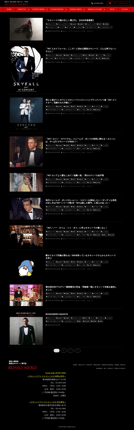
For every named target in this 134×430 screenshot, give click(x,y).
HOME (9, 9)
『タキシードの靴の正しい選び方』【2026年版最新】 (70, 20)
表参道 (92, 55)
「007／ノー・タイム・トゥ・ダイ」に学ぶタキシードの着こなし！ (77, 228)
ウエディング (77, 55)
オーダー (69, 27)
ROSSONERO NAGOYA (57, 314)
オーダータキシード (90, 27)
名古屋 (112, 235)
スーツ (61, 27)
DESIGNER (96, 364)
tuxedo (74, 24)
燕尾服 (106, 24)
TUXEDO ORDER (38, 9)
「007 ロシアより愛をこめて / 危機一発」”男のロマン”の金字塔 (75, 175)
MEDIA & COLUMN (95, 9)
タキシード (51, 24)
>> (77, 350)
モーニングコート (63, 24)
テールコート (52, 27)
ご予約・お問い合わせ (120, 3)
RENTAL (122, 364)
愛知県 (94, 321)
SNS (105, 368)
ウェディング (91, 24)
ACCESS (125, 9)
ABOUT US (22, 9)
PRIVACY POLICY (120, 368)
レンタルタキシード (106, 27)
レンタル (78, 27)
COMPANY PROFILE (107, 364)
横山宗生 (106, 58)
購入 (105, 235)
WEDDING (99, 368)
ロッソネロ (91, 58)
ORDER (117, 364)
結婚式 (81, 24)
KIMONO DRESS (76, 9)
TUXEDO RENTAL (57, 9)
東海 (101, 321)
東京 (99, 24)
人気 (99, 58)
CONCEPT (89, 364)
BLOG (112, 9)
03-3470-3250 (98, 3)
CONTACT (110, 368)
